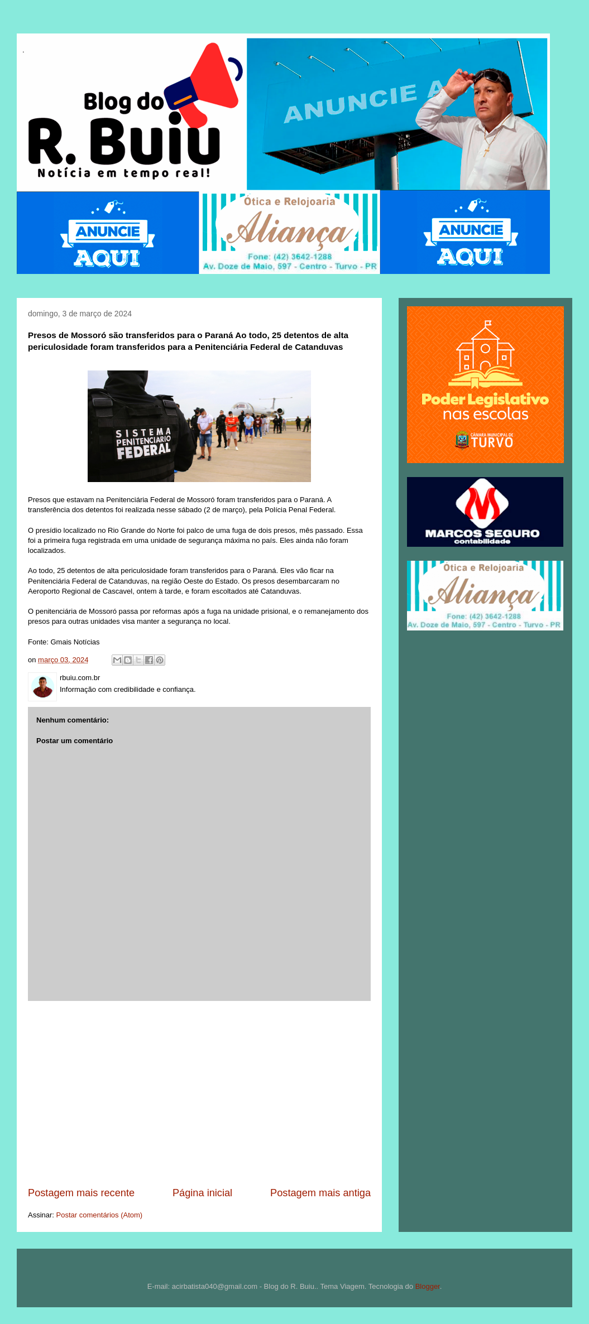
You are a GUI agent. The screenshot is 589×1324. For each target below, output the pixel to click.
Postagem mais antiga (320, 1192)
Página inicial (202, 1192)
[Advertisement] (199, 1093)
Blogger (427, 1286)
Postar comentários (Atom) (99, 1215)
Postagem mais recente (81, 1192)
